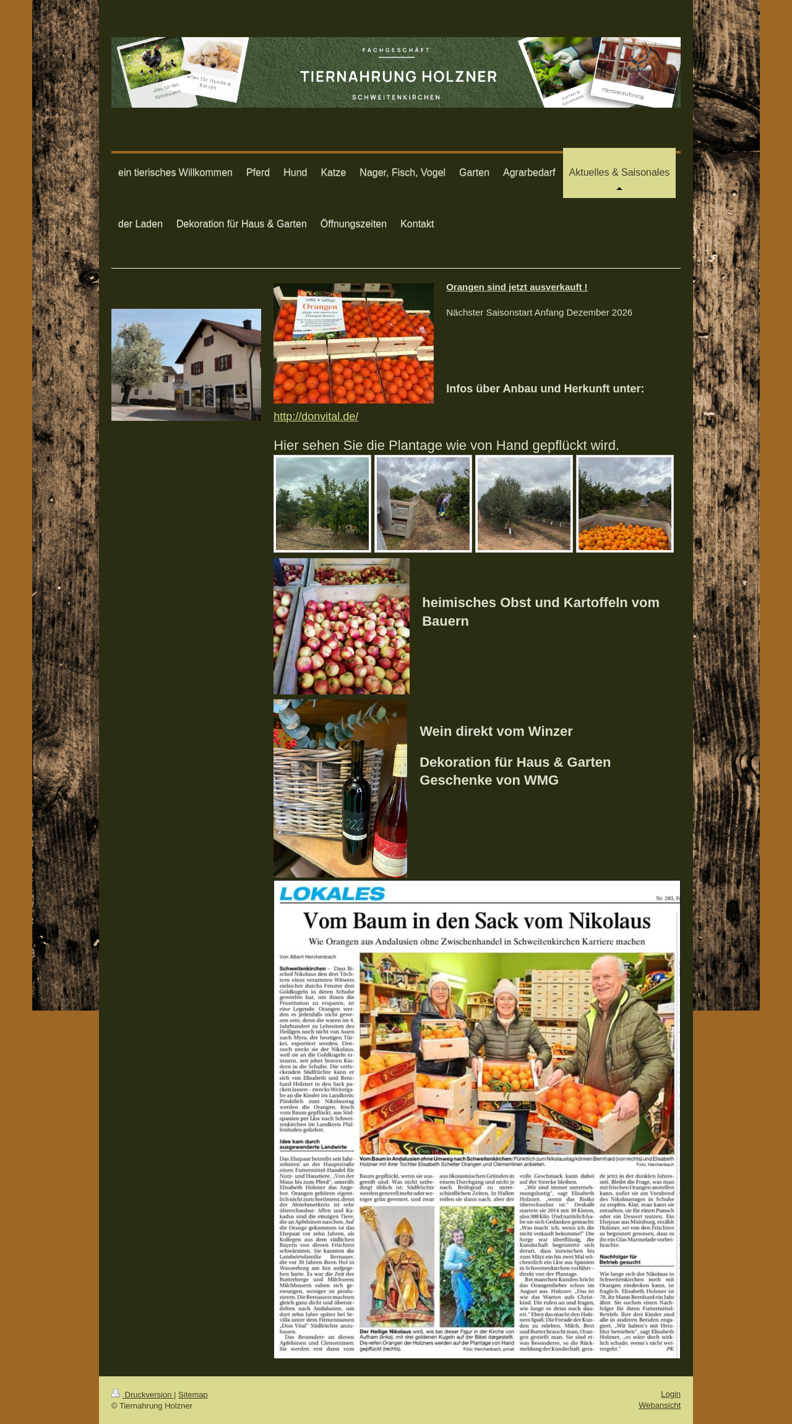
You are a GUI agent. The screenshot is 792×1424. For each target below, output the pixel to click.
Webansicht (660, 1405)
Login (671, 1394)
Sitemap (193, 1394)
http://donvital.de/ (315, 416)
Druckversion (142, 1394)
